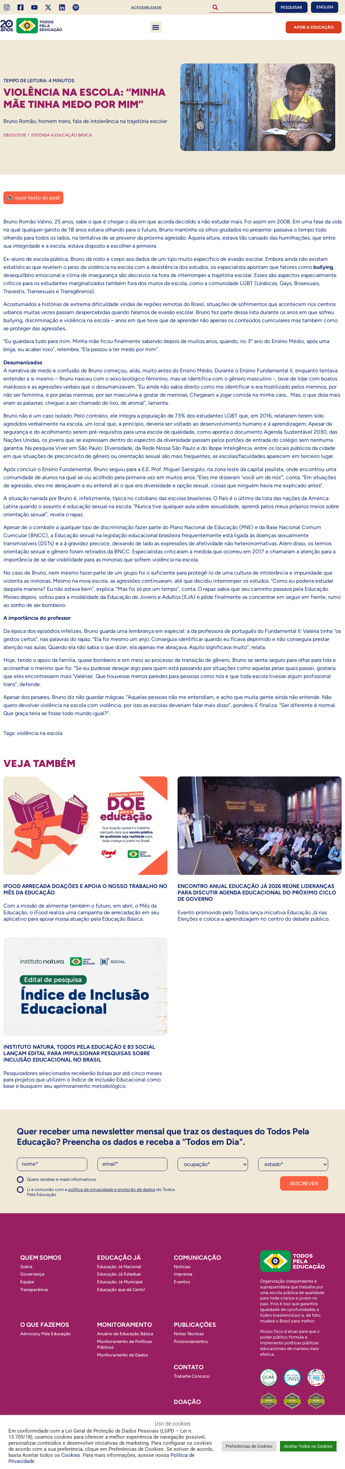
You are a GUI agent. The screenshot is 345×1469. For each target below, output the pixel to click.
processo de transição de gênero (189, 660)
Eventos (182, 1281)
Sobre (26, 1266)
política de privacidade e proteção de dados (111, 1189)
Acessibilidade (146, 7)
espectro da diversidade (162, 440)
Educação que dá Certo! (121, 1289)
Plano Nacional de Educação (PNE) (211, 527)
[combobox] (241, 7)
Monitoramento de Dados (122, 1354)
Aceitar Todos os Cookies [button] (308, 1446)
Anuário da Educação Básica (125, 1333)
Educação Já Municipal (120, 1281)
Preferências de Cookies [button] (249, 1446)
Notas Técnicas (189, 1333)
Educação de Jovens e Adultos (144, 597)
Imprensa (183, 1274)
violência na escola (39, 733)
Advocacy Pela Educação (45, 1333)
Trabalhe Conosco (192, 1376)
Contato (188, 1367)
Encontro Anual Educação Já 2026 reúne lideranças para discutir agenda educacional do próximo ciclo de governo (257, 892)
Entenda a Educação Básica (61, 135)
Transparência (34, 1289)
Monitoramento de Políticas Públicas (124, 1344)
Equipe (27, 1281)
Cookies (70, 1455)
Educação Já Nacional (119, 1266)
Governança (32, 1274)
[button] (155, 27)
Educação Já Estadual (119, 1274)
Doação (187, 1402)
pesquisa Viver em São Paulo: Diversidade (82, 448)
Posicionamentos (191, 1341)
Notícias (182, 1266)
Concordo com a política (41, 1182)
